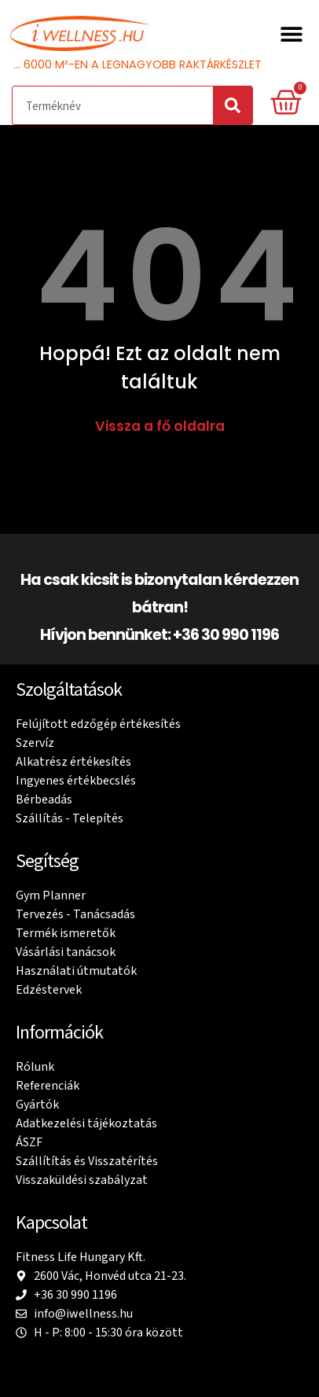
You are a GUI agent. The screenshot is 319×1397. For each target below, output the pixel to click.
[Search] (232, 105)
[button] (291, 33)
